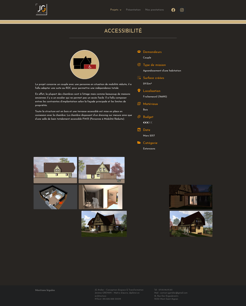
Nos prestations (154, 10)
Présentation (133, 10)
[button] (116, 9)
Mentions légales (45, 290)
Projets (115, 10)
